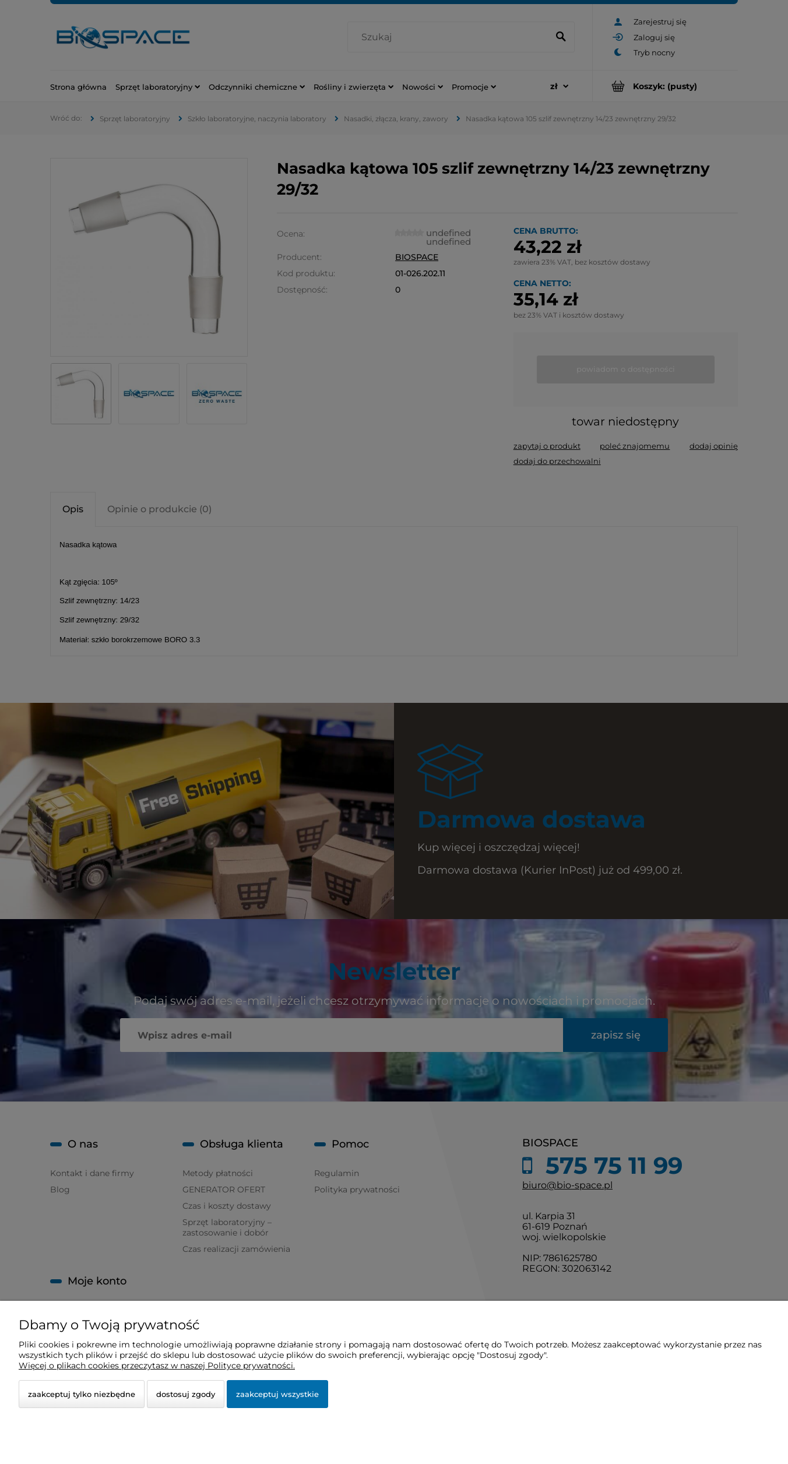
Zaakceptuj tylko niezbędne (81, 1394)
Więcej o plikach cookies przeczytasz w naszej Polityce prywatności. (157, 1365)
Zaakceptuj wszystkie (277, 1394)
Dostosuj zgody (185, 1394)
